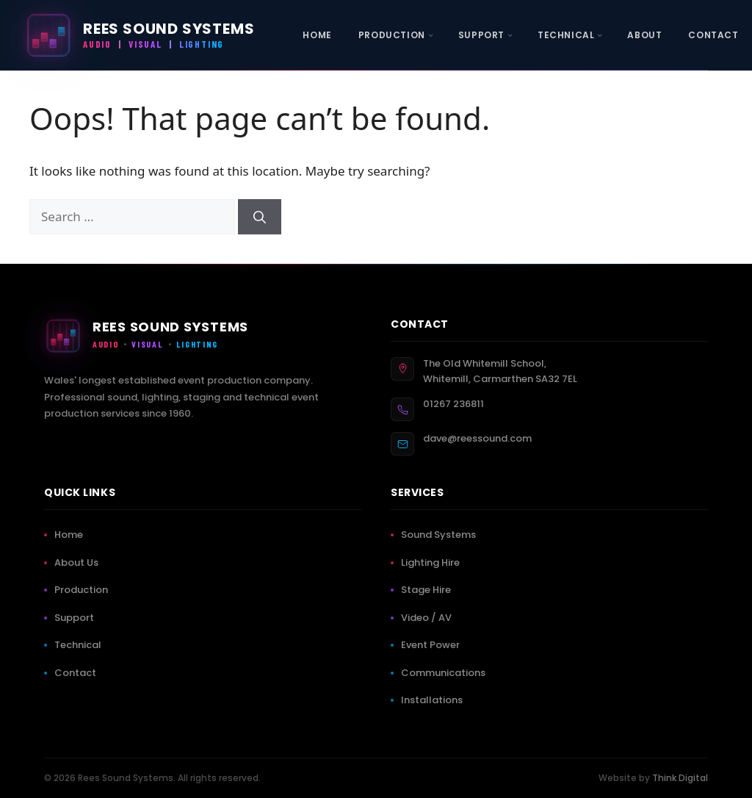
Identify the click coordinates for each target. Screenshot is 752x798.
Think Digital (680, 778)
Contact (78, 673)
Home (71, 535)
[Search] (259, 216)
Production (84, 590)
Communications (446, 673)
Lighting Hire (433, 562)
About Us (79, 562)
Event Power (433, 645)
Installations (435, 700)
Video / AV (429, 618)
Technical (81, 645)
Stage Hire (429, 590)
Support (77, 618)
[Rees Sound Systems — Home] (139, 35)
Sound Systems (441, 535)
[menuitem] (316, 35)
